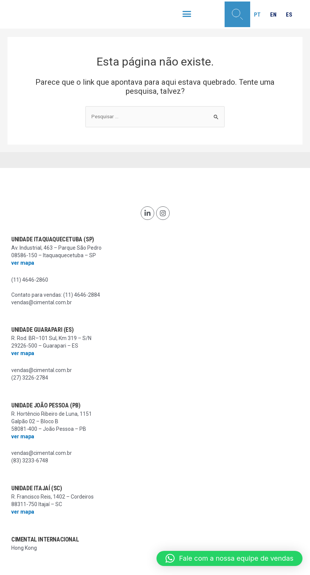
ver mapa (22, 263)
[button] (187, 14)
